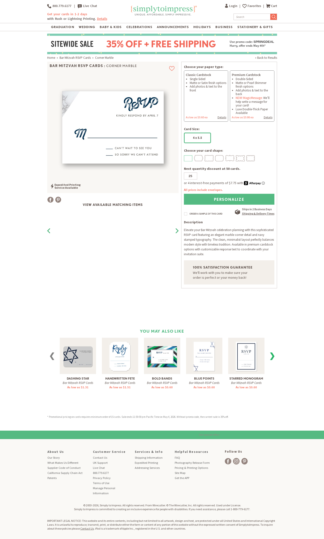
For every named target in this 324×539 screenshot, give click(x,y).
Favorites (255, 6)
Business (224, 27)
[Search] (252, 17)
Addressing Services (147, 468)
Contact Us (100, 457)
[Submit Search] (273, 17)
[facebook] (228, 461)
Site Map (180, 473)
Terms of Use (101, 483)
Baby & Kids (111, 27)
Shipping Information (149, 457)
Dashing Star (78, 378)
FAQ (177, 457)
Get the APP (182, 478)
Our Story (53, 457)
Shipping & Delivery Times (258, 213)
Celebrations (139, 27)
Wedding (87, 27)
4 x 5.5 (197, 138)
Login (231, 6)
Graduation (62, 27)
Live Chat (87, 6)
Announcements (173, 27)
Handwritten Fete (120, 378)
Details (102, 19)
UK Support (100, 462)
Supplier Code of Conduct (64, 468)
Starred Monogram (246, 378)
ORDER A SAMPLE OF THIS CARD (205, 213)
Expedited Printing (146, 462)
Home (51, 58)
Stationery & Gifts (255, 27)
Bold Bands (162, 378)
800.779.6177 (59, 6)
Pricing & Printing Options (191, 468)
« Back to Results (266, 58)
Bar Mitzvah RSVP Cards (75, 58)
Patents (52, 478)
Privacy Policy (102, 478)
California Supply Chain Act (65, 473)
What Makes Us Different (62, 462)
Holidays (202, 27)
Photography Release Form (192, 462)
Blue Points (204, 378)
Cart (271, 6)
